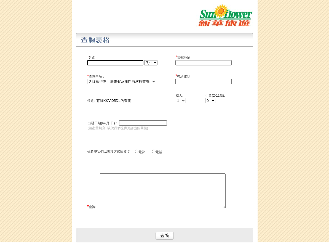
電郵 (144, 152)
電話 (159, 152)
